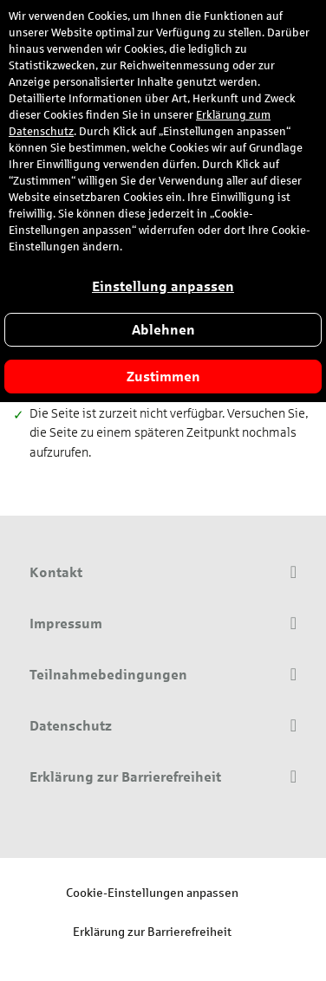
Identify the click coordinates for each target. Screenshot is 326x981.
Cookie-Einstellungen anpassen (152, 892)
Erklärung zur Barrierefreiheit (152, 931)
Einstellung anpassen (163, 286)
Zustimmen (163, 376)
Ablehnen (163, 329)
